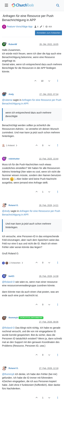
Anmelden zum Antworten (48, 33)
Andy (11, 94)
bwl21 (11, 276)
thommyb (13, 317)
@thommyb (8, 374)
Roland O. (13, 205)
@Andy (6, 211)
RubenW (13, 44)
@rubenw (7, 100)
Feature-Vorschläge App (19, 26)
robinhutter (14, 159)
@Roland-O (8, 282)
